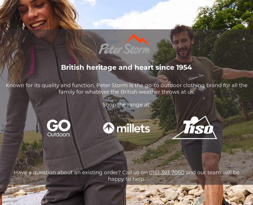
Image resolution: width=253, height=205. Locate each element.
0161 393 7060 (166, 172)
